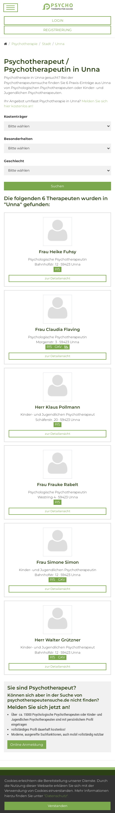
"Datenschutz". (56, 796)
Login (57, 20)
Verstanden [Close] (57, 806)
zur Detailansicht (57, 278)
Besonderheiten (18, 139)
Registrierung (57, 30)
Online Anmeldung (26, 745)
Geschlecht (14, 161)
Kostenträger (16, 116)
